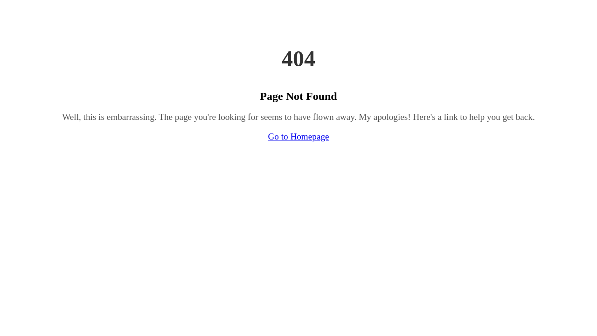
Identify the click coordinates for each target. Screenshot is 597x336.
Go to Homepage (298, 136)
